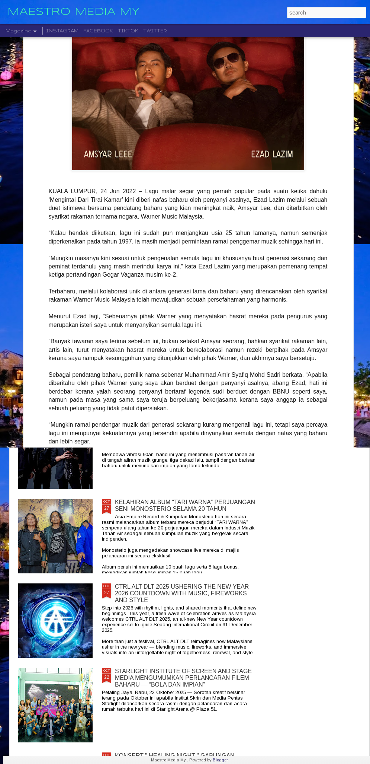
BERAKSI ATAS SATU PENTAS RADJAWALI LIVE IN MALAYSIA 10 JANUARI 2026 (324, 280)
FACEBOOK (98, 30)
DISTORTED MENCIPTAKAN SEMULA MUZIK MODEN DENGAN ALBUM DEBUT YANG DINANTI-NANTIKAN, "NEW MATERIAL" (237, 290)
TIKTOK (128, 30)
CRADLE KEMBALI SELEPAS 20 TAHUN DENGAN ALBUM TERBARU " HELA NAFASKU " (183, 420)
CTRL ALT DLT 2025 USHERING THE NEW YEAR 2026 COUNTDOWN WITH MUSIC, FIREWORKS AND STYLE (182, 593)
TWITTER (155, 30)
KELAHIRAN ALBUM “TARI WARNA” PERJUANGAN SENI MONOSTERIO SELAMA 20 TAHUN (185, 505)
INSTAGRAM (62, 30)
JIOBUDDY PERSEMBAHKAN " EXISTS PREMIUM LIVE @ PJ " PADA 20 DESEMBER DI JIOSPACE (60, 287)
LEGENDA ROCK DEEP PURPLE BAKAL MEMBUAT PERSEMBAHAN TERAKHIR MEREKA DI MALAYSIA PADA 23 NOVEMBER (186, 340)
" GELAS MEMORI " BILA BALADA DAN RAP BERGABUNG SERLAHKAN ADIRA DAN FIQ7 (147, 283)
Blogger (220, 760)
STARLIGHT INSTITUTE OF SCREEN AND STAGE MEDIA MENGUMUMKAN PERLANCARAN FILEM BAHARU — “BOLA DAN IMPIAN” (183, 678)
